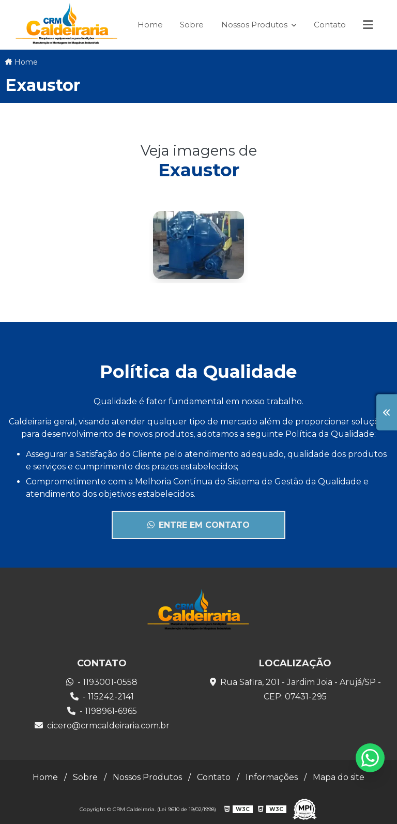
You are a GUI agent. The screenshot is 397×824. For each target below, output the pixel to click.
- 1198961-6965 (102, 711)
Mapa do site (338, 777)
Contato (330, 24)
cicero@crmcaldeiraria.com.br (102, 725)
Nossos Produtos (255, 24)
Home (150, 24)
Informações (272, 777)
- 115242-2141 (102, 696)
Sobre (192, 24)
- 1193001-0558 (102, 682)
